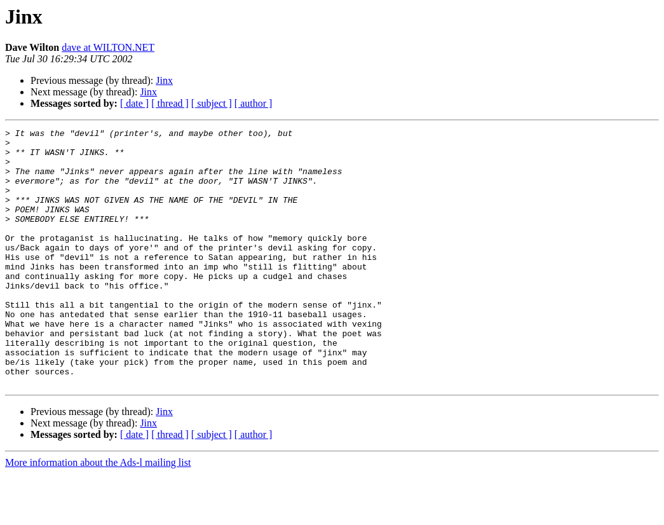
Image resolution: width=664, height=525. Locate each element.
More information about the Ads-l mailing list (98, 513)
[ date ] (134, 103)
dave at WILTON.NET (108, 47)
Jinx (164, 80)
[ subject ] (211, 103)
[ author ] (253, 103)
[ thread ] (170, 103)
